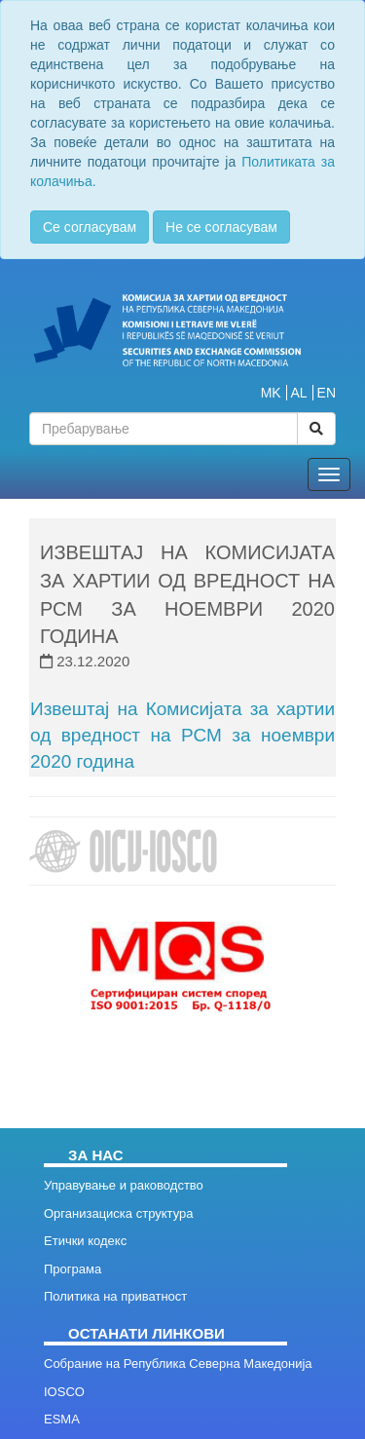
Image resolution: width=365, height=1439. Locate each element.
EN (326, 392)
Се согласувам (89, 227)
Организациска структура (118, 1213)
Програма (72, 1269)
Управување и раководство (123, 1185)
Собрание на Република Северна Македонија (178, 1363)
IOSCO (64, 1391)
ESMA (62, 1419)
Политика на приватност (115, 1296)
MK (271, 392)
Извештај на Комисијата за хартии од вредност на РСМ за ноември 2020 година (182, 735)
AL (299, 392)
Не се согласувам (221, 227)
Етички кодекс (85, 1240)
